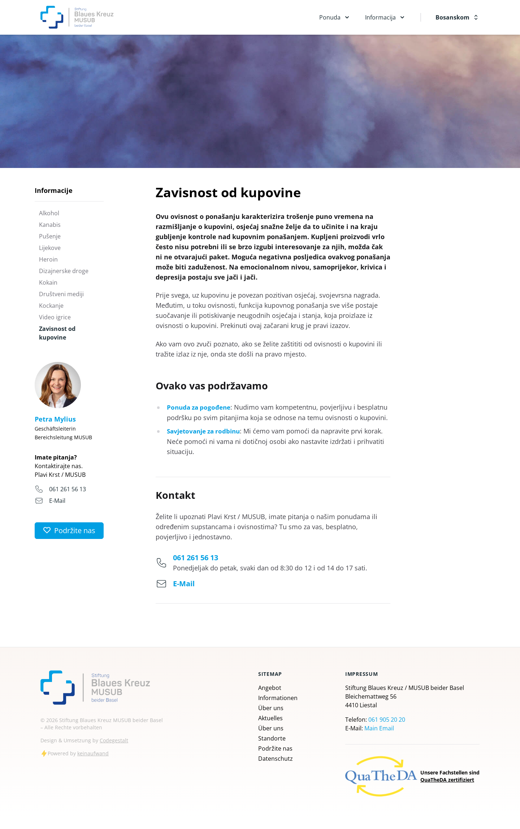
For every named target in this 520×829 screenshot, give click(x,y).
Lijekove (50, 248)
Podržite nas (275, 758)
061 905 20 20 (386, 729)
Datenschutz (275, 768)
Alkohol (49, 213)
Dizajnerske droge (63, 271)
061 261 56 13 (67, 489)
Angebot (269, 697)
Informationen (278, 707)
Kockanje (51, 306)
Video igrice (55, 317)
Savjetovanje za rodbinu (206, 440)
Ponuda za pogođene (200, 407)
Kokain (48, 282)
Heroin (48, 259)
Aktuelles (270, 727)
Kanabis (50, 225)
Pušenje (50, 236)
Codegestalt (114, 749)
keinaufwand (93, 762)
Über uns (270, 717)
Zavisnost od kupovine (57, 333)
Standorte (272, 748)
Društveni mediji (61, 294)
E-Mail (57, 501)
